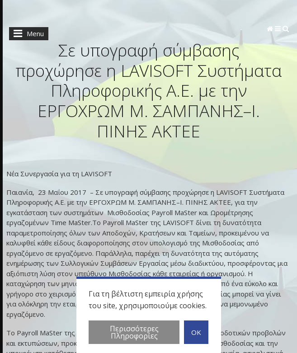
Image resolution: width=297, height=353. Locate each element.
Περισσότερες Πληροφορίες (134, 333)
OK (196, 333)
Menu (26, 33)
